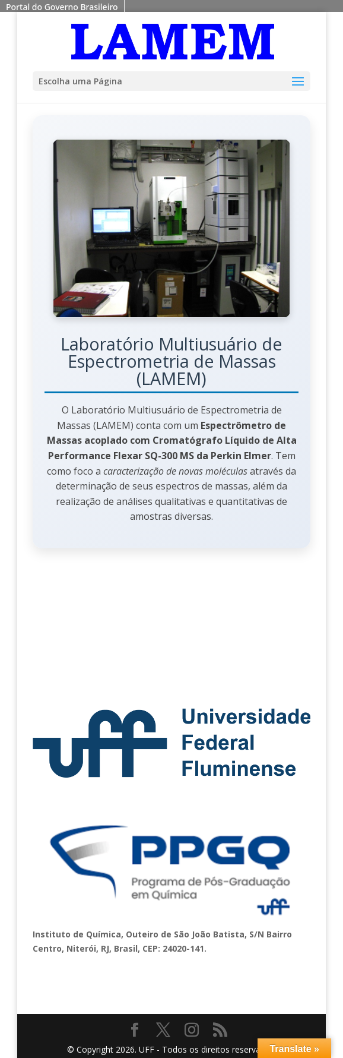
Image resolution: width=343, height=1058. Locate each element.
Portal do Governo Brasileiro (62, 6)
